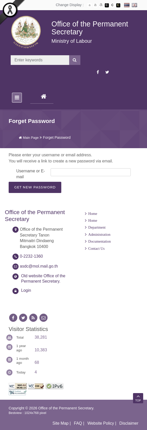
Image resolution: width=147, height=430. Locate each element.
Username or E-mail (30, 174)
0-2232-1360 (31, 256)
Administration (99, 234)
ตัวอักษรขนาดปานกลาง (95, 5)
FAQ (78, 423)
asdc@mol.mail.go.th (39, 266)
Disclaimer (128, 423)
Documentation (99, 241)
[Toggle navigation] (17, 97)
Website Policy (100, 423)
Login (26, 290)
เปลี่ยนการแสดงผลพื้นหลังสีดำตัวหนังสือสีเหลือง (118, 5)
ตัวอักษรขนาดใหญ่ (101, 5)
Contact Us (96, 248)
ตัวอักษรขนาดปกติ (89, 5)
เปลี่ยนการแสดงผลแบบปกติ (112, 5)
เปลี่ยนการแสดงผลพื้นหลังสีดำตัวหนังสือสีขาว (107, 5)
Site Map (60, 423)
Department (97, 227)
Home (92, 214)
